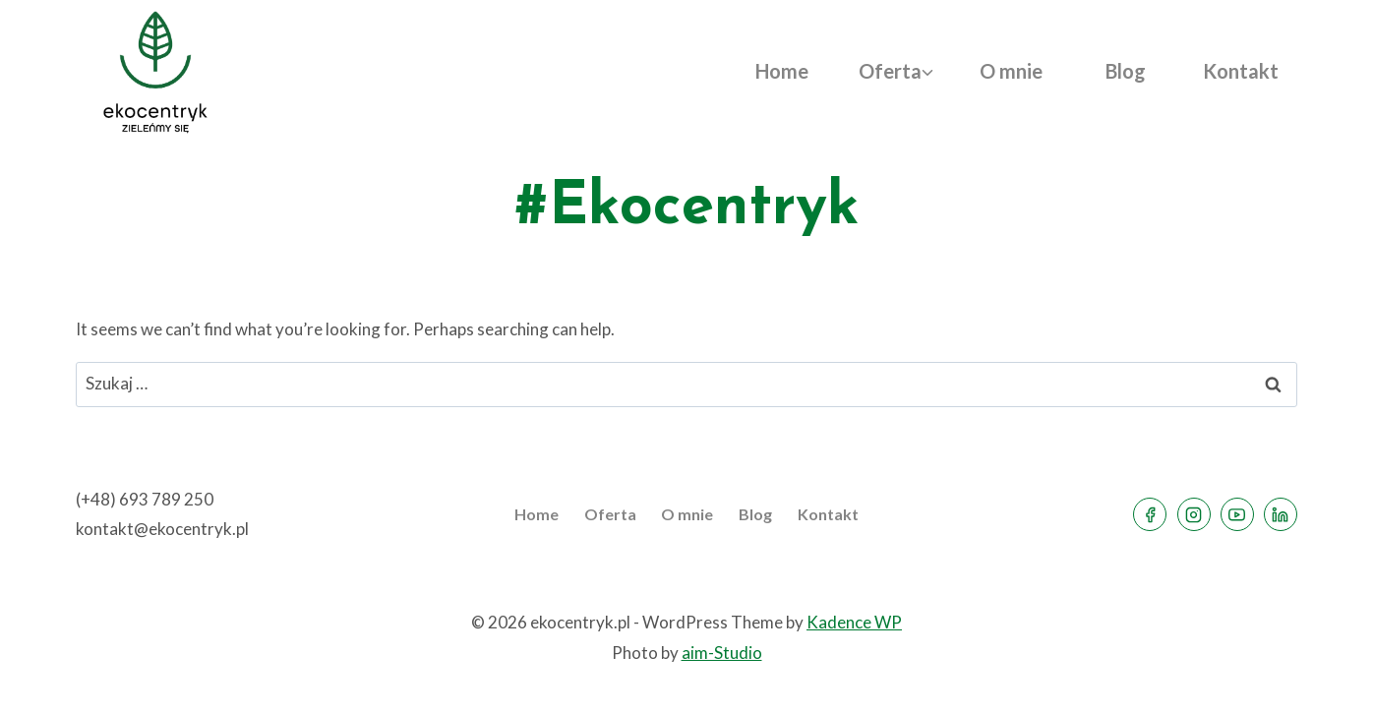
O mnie (1011, 71)
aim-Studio (722, 652)
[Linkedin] (1280, 514)
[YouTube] (1237, 514)
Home (781, 71)
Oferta (610, 514)
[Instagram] (1194, 514)
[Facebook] (1149, 514)
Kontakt (1241, 71)
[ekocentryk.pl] (155, 71)
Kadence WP (854, 622)
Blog (1125, 71)
